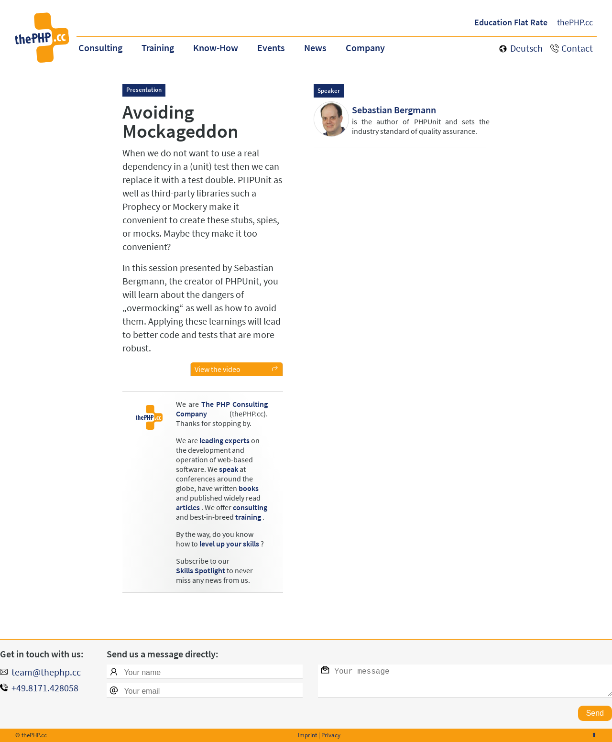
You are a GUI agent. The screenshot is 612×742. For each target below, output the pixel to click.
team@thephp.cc (46, 672)
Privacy (330, 735)
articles (188, 507)
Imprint (307, 735)
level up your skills (229, 543)
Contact (577, 48)
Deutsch (526, 48)
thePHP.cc (575, 22)
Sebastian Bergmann (394, 110)
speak (228, 469)
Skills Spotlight (200, 570)
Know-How (215, 48)
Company (365, 48)
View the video (217, 369)
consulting (250, 507)
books (249, 488)
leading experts (224, 440)
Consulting (100, 48)
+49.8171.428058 (44, 688)
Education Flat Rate (510, 22)
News (315, 48)
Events (271, 48)
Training (158, 48)
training (248, 517)
